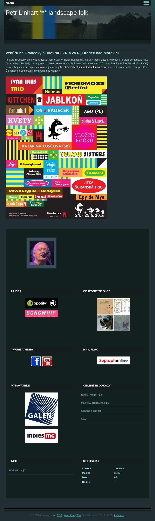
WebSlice (69, 515)
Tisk (79, 515)
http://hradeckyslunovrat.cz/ (91, 67)
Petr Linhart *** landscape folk (47, 12)
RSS (59, 515)
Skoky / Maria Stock (92, 394)
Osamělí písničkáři (91, 410)
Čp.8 (83, 418)
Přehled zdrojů (17, 470)
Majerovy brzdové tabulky (95, 402)
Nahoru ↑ (119, 515)
